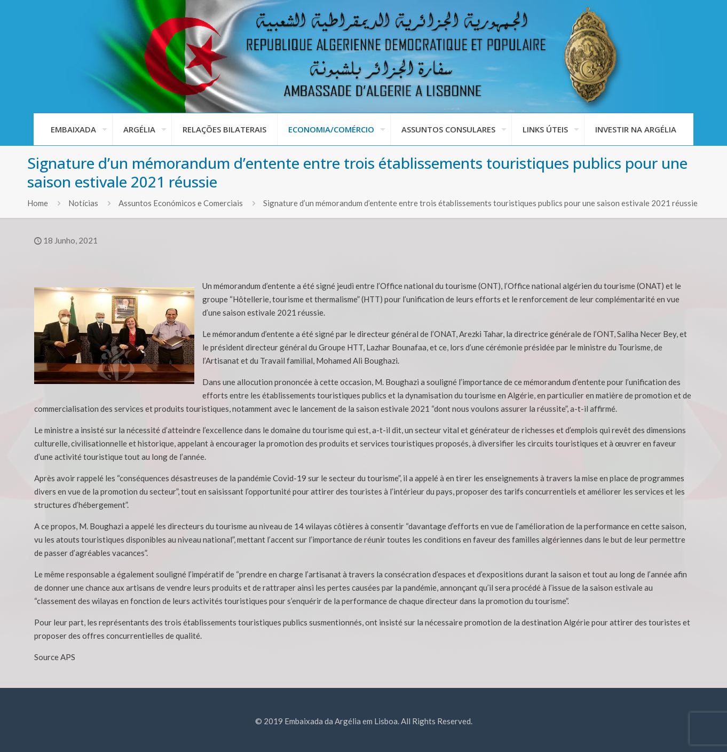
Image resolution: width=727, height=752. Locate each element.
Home (37, 203)
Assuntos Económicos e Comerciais (180, 203)
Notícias (83, 203)
